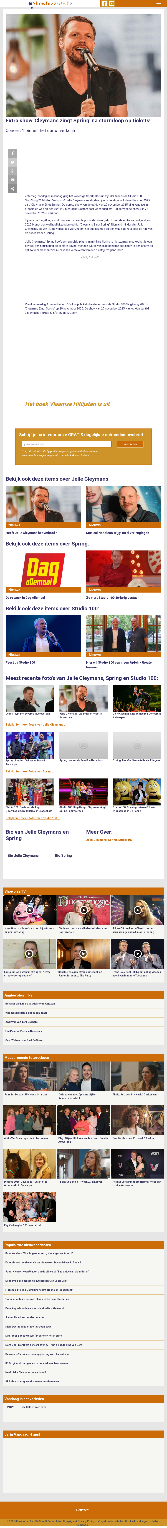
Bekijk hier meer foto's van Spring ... (30, 771)
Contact (82, 1510)
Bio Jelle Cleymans (23, 855)
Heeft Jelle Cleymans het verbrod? (25, 1372)
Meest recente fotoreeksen (26, 1057)
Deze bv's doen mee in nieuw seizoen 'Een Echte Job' (36, 1280)
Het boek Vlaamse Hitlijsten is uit (67, 404)
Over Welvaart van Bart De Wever (24, 1040)
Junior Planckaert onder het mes (24, 1317)
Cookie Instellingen (136, 1521)
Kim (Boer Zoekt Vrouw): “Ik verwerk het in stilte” (34, 1335)
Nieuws (14, 525)
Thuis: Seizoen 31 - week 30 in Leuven (134, 1094)
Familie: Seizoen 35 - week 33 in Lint (133, 1138)
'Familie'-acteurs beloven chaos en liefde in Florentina (37, 1299)
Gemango (82, 1525)
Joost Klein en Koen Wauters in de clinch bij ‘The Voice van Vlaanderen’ (47, 1271)
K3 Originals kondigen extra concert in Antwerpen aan (37, 1363)
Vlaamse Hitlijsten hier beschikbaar (26, 1012)
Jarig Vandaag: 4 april (22, 1434)
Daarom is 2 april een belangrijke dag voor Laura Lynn (37, 1354)
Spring (112, 840)
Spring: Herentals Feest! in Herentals (81, 760)
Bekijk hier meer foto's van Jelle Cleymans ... (36, 724)
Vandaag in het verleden (24, 1399)
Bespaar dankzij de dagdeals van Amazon (30, 1003)
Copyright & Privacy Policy (79, 1521)
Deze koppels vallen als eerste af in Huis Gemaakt (34, 1308)
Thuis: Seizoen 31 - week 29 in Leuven (80, 1181)
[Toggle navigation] (158, 3)
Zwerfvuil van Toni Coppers (21, 1022)
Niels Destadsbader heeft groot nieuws (28, 1326)
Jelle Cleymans (96, 840)
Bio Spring (63, 855)
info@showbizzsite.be (110, 1521)
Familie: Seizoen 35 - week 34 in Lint (26, 1094)
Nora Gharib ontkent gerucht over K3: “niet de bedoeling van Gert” (44, 1345)
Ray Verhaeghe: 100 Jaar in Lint (22, 1225)
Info (58, 1521)
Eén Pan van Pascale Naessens (23, 1031)
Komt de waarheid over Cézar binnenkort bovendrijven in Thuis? (43, 1262)
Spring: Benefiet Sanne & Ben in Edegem (136, 760)
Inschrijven (130, 444)
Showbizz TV (15, 891)
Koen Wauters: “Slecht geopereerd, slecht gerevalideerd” (39, 1253)
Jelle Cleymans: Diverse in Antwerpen (28, 713)
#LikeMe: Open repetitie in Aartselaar (26, 1138)
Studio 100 (125, 840)
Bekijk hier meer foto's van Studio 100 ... (33, 818)
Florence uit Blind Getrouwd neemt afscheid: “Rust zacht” (39, 1289)
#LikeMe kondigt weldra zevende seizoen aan (32, 1381)
